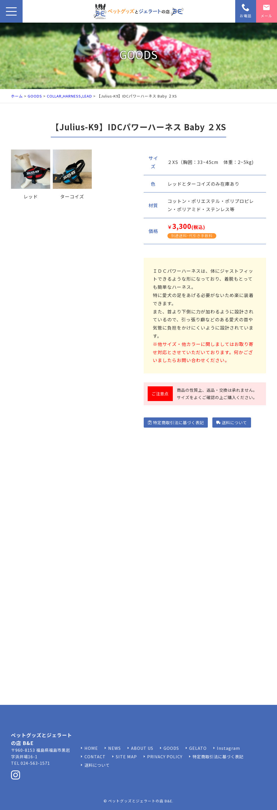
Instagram (228, 748)
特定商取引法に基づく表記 (176, 422)
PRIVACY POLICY (164, 756)
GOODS (35, 96)
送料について (231, 422)
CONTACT (95, 756)
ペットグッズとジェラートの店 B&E (140, 800)
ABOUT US (142, 748)
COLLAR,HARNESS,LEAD (69, 96)
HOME (91, 748)
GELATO (198, 748)
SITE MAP (126, 756)
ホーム (17, 96)
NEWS (114, 748)
